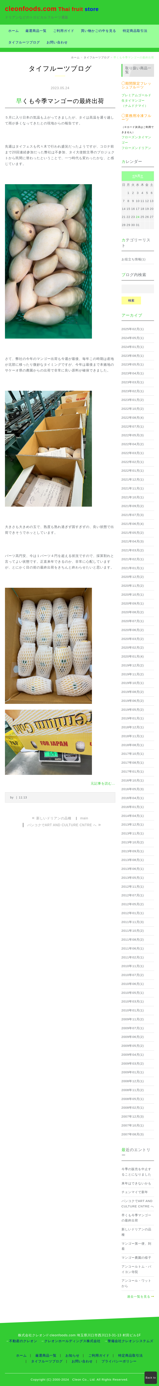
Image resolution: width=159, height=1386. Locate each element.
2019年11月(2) (133, 674)
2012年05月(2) (133, 904)
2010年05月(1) (133, 992)
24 (138, 217)
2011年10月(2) (133, 930)
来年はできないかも (136, 1183)
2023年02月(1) (133, 391)
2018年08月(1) (133, 745)
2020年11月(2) (133, 585)
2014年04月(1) (133, 815)
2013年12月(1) (133, 824)
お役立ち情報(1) (134, 259)
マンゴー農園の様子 (136, 1257)
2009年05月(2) (133, 1045)
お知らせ (72, 1355)
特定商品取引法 (135, 30)
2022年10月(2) (133, 408)
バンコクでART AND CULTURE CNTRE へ (138, 1203)
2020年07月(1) (133, 621)
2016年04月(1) (133, 798)
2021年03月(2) (133, 550)
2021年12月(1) (133, 479)
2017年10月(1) (133, 753)
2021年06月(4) (133, 523)
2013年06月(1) (133, 868)
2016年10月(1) (133, 780)
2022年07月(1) (133, 426)
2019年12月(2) (133, 665)
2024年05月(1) (133, 338)
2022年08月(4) (133, 417)
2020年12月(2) (133, 576)
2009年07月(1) (133, 1028)
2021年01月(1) (133, 568)
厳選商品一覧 (36, 30)
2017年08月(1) (133, 762)
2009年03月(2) (133, 1063)
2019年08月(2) (133, 692)
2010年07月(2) (133, 975)
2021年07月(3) (133, 515)
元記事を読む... (103, 783)
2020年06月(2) (133, 630)
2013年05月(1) (133, 877)
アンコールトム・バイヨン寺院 (136, 1269)
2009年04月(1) (133, 1054)
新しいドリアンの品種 (136, 1232)
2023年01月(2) (133, 399)
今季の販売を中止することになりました (136, 1171)
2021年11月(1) (133, 488)
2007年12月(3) (133, 1116)
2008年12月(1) (133, 1081)
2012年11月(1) (133, 886)
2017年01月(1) (133, 771)
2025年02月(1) (133, 329)
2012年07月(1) (133, 895)
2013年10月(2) (133, 842)
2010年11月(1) (133, 966)
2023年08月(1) (133, 355)
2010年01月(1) (133, 1010)
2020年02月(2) (133, 647)
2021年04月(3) (133, 541)
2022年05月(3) (133, 435)
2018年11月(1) (133, 736)
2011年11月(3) (133, 922)
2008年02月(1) (133, 1107)
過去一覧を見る (138, 1296)
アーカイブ (132, 315)
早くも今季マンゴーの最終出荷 (136, 1218)
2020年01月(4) (133, 656)
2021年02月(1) (133, 559)
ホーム (13, 30)
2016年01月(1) (133, 807)
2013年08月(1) (133, 860)
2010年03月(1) (133, 1001)
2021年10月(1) (133, 497)
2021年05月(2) (133, 532)
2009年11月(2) (133, 1019)
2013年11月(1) (133, 833)
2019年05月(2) (133, 709)
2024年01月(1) (133, 347)
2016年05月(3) (133, 789)
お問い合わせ (57, 42)
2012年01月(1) (133, 913)
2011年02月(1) (133, 957)
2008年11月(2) (133, 1090)
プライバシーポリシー (119, 1361)
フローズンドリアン (136, 148)
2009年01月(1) (133, 1072)
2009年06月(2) (133, 1037)
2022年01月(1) (133, 470)
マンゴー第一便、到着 (136, 1246)
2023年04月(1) (133, 373)
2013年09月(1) (133, 851)
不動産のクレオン (23, 1341)
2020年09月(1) (133, 603)
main (84, 818)
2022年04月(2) (133, 444)
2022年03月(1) (133, 453)
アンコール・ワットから (136, 1283)
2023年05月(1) (133, 364)
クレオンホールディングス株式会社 (72, 1341)
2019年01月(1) (133, 718)
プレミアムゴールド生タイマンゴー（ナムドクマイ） (136, 101)
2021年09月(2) (133, 506)
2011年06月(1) (133, 948)
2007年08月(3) (133, 1134)
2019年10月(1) (133, 683)
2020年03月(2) (133, 639)
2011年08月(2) (133, 939)
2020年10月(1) (133, 594)
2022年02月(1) (133, 462)
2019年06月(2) (133, 700)
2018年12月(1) (133, 727)
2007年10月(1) (133, 1125)
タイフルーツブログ (24, 42)
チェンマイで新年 (135, 1192)
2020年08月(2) (133, 612)
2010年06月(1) (133, 984)
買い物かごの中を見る (98, 30)
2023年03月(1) (133, 382)
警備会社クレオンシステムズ (130, 1341)
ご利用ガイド (63, 30)
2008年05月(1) (133, 1099)
